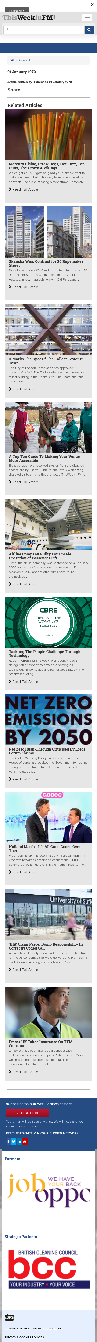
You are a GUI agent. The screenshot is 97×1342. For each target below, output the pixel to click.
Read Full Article (23, 189)
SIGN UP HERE (27, 1113)
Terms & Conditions (47, 1328)
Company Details (17, 1328)
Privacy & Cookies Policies (24, 1337)
